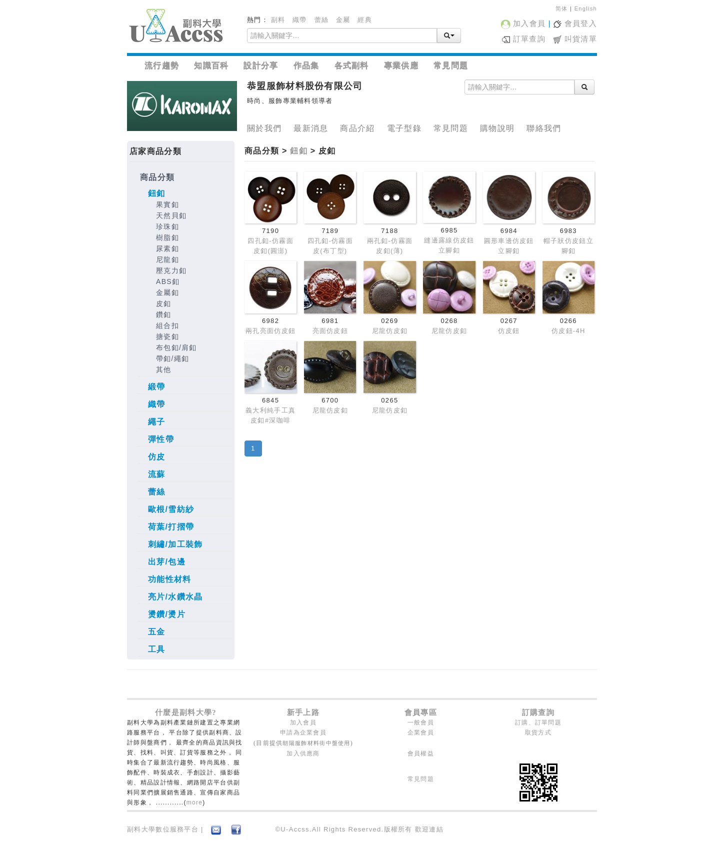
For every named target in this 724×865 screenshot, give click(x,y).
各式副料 (351, 66)
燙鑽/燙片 (167, 614)
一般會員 (421, 722)
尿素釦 (167, 248)
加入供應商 (303, 753)
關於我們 (264, 128)
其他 (164, 370)
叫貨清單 (575, 38)
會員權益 (421, 753)
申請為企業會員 (303, 732)
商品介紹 (357, 128)
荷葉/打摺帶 (171, 526)
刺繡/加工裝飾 (175, 544)
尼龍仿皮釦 (390, 330)
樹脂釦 (167, 238)
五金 (157, 632)
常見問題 (451, 66)
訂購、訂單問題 (538, 722)
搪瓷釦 (167, 336)
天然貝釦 (171, 216)
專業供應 (401, 66)
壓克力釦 (171, 270)
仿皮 (157, 456)
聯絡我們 (543, 128)
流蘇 (157, 474)
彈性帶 (161, 439)
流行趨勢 (161, 66)
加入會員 (523, 23)
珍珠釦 (167, 226)
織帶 (299, 20)
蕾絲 (321, 20)
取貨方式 (538, 732)
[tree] (181, 415)
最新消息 (311, 128)
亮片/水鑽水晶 (175, 596)
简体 (562, 9)
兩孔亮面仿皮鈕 (271, 330)
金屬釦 (167, 292)
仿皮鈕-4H (569, 330)
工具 (157, 649)
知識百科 (211, 66)
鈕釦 (157, 193)
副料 (278, 20)
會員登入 (575, 23)
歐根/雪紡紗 (171, 509)
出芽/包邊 (167, 562)
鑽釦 (164, 314)
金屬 (343, 20)
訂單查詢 (524, 38)
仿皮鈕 (509, 330)
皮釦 (164, 304)
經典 (365, 20)
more (194, 802)
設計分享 (261, 66)
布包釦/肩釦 (176, 348)
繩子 (157, 422)
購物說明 (497, 128)
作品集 (307, 66)
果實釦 (167, 204)
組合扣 (167, 326)
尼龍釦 (167, 260)
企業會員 (421, 732)
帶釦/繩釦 (172, 358)
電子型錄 (404, 128)
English (585, 9)
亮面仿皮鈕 (330, 330)
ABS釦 (168, 282)
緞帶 (157, 386)
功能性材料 (170, 579)
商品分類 (157, 177)
